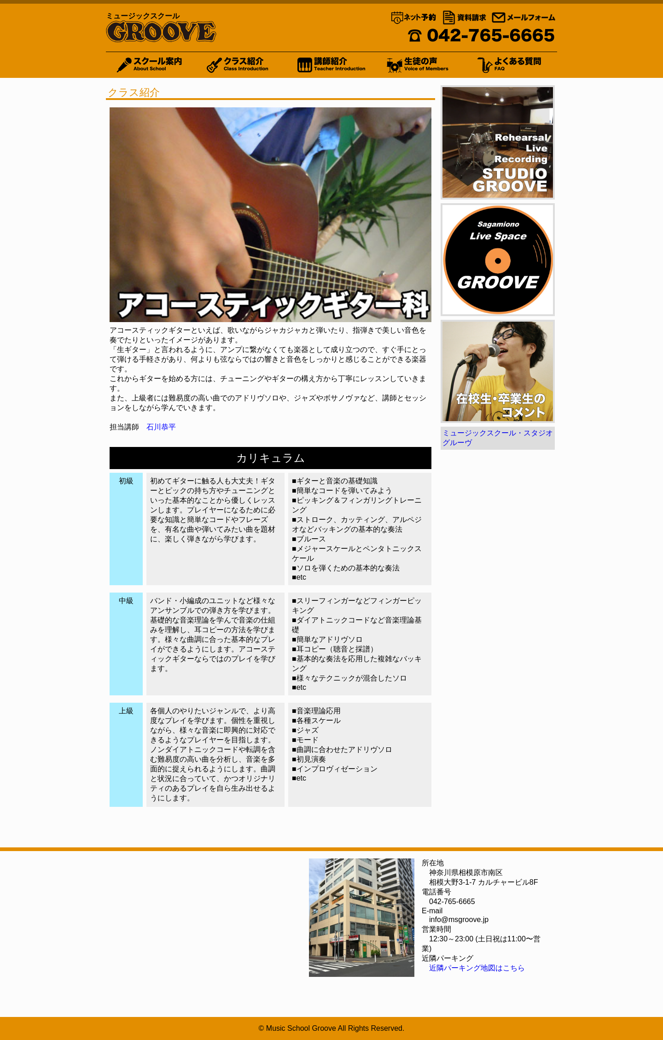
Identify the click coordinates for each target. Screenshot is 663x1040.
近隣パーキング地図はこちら (477, 968)
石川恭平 (161, 427)
